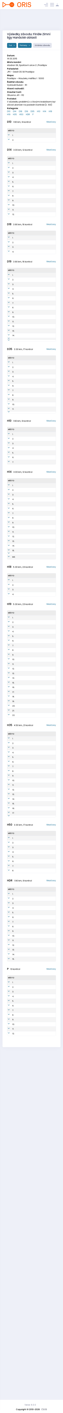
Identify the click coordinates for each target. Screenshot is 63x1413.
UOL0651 (33, 1235)
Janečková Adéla (21, 235)
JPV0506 (33, 524)
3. (13, 190)
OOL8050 (33, 1333)
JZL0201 (33, 674)
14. (13, 394)
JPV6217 (33, 992)
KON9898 (34, 286)
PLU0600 (33, 539)
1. (12, 139)
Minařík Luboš (20, 985)
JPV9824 (33, 825)
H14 (44, 111)
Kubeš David (19, 1209)
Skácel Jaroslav (20, 1143)
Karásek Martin (21, 904)
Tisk (11, 45)
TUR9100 (33, 789)
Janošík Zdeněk (20, 1123)
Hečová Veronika (20, 205)
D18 (20, 111)
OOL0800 (33, 1243)
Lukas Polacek (20, 1378)
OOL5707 (33, 1067)
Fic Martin (21, 1327)
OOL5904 (33, 1102)
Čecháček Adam (21, 517)
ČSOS (44, 1409)
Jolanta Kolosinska (26, 338)
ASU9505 (33, 853)
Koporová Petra (24, 403)
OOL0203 (34, 682)
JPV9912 (33, 739)
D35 (32, 111)
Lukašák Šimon (21, 580)
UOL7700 (33, 1059)
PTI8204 (32, 897)
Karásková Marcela (26, 384)
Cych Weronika (24, 357)
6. (13, 213)
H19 (8, 114)
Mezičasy (51, 121)
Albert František (20, 1108)
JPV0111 (33, 637)
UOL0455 (34, 205)
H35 (15, 114)
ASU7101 (33, 1022)
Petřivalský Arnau (21, 505)
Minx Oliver (22, 609)
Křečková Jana (20, 294)
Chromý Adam (21, 767)
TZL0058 (34, 309)
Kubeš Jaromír (20, 1030)
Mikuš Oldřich (20, 897)
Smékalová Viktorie (21, 220)
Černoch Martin (21, 660)
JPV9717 (32, 846)
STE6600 (33, 1000)
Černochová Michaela (22, 213)
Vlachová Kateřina (20, 286)
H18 (50, 111)
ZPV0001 (33, 718)
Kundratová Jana (25, 436)
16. (13, 874)
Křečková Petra (24, 445)
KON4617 (33, 1142)
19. (13, 891)
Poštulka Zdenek (20, 1000)
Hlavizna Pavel (20, 1250)
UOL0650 (34, 139)
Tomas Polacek (20, 1224)
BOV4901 (33, 1135)
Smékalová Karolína (21, 191)
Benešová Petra (21, 1356)
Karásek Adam (20, 718)
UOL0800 (33, 1363)
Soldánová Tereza (25, 352)
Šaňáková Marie (21, 1236)
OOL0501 (33, 505)
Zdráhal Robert (20, 1067)
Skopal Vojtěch (20, 637)
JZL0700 (33, 532)
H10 (38, 111)
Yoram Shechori (20, 1045)
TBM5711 (33, 985)
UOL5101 (33, 1115)
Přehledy (24, 45)
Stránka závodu (42, 45)
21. (13, 904)
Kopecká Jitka (23, 450)
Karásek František (21, 645)
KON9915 (33, 733)
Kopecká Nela (20, 139)
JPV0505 (33, 511)
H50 (21, 114)
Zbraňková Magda (25, 375)
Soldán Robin (19, 540)
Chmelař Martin (21, 853)
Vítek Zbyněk (19, 1008)
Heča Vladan (19, 1363)
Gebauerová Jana (25, 343)
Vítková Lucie (23, 389)
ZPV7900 (33, 911)
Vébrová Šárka (20, 1348)
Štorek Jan (21, 511)
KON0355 (34, 250)
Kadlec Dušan (19, 1258)
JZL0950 (33, 1171)
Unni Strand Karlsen (26, 431)
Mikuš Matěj (19, 1194)
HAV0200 (34, 603)
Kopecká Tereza (20, 1201)
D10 (8, 111)
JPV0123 (33, 588)
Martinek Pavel (20, 1309)
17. (13, 879)
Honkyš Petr (21, 1322)
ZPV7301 (33, 904)
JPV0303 (34, 609)
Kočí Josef (22, 825)
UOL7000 (33, 879)
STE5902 (33, 970)
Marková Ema (20, 176)
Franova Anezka (20, 1265)
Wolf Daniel (20, 789)
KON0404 (34, 595)
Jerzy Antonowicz (21, 1052)
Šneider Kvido (20, 1216)
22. (13, 911)
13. (13, 389)
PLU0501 (33, 667)
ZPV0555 (34, 147)
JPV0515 (33, 545)
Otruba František (21, 667)
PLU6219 (33, 1030)
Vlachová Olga (24, 464)
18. (13, 885)
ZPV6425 (33, 978)
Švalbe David (19, 1273)
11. (13, 250)
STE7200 (33, 1037)
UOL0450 (34, 220)
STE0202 (34, 580)
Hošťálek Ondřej (21, 630)
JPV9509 (33, 838)
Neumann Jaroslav (21, 970)
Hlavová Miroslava (25, 477)
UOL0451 (34, 190)
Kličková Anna (20, 228)
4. (13, 198)
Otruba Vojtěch (20, 846)
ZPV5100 (33, 1129)
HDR (28, 114)
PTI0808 (33, 1194)
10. (13, 242)
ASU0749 (33, 1216)
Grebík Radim (20, 573)
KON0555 (33, 1179)
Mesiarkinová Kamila (27, 398)
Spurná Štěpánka (20, 250)
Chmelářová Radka (26, 426)
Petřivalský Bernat (22, 682)
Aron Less (21, 891)
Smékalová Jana (25, 473)
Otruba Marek (19, 956)
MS (13, 689)
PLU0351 (33, 213)
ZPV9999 (34, 294)
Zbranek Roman (21, 774)
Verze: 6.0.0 (30, 1404)
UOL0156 (34, 183)
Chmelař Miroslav (20, 993)
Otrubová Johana (25, 361)
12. (13, 257)
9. (13, 235)
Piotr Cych (21, 874)
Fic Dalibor (21, 545)
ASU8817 (33, 831)
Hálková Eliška (20, 183)
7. (13, 220)
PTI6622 (33, 1007)
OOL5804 (33, 1108)
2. (13, 147)
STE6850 (33, 1370)
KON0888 (33, 1186)
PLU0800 (33, 1208)
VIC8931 (32, 819)
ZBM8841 (33, 766)
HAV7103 (33, 868)
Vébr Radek (20, 868)
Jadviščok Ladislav (21, 1060)
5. (13, 205)
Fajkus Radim (20, 838)
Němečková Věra (25, 440)
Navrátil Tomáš (20, 831)
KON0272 (34, 228)
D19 (26, 111)
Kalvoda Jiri (22, 1229)
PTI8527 (32, 804)
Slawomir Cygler (21, 885)
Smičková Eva (23, 454)
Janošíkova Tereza (26, 333)
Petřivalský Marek (21, 941)
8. (13, 228)
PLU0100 (33, 622)
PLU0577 (33, 198)
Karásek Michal (21, 912)
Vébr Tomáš (20, 603)
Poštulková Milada (21, 1370)
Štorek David (20, 615)
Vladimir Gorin (20, 963)
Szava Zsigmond (25, 380)
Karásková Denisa (21, 147)
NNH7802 (33, 1015)
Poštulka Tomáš (20, 726)
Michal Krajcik (20, 796)
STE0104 (33, 652)
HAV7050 (33, 1348)
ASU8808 (33, 774)
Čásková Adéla (20, 258)
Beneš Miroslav (20, 733)
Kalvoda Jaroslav (20, 525)
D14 (14, 111)
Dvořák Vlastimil (20, 1135)
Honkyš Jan (21, 739)
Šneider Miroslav (20, 1022)
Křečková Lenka (24, 370)
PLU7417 (32, 955)
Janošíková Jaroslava (27, 459)
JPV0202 (34, 615)
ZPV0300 (34, 630)
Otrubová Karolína (20, 1186)
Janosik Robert (20, 1316)
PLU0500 (34, 659)
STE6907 (33, 940)
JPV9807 (33, 811)
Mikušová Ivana (24, 394)
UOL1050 (33, 1201)
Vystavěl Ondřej (21, 811)
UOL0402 (33, 517)
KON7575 (33, 1355)
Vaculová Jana (20, 1333)
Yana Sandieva (24, 347)
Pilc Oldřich (21, 1129)
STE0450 (34, 242)
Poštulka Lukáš (21, 652)
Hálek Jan (21, 879)
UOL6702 (33, 1302)
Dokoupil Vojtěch (20, 978)
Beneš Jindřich (21, 595)
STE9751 (33, 301)
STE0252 (34, 175)
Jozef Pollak (19, 948)
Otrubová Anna (20, 198)
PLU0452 (34, 235)
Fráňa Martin (19, 1015)
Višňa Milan (21, 1102)
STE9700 (33, 726)
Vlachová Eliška (24, 366)
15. (13, 674)
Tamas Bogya (20, 782)
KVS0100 (34, 573)
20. (13, 897)
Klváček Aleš (20, 804)
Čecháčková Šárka (25, 468)
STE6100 (33, 1096)
